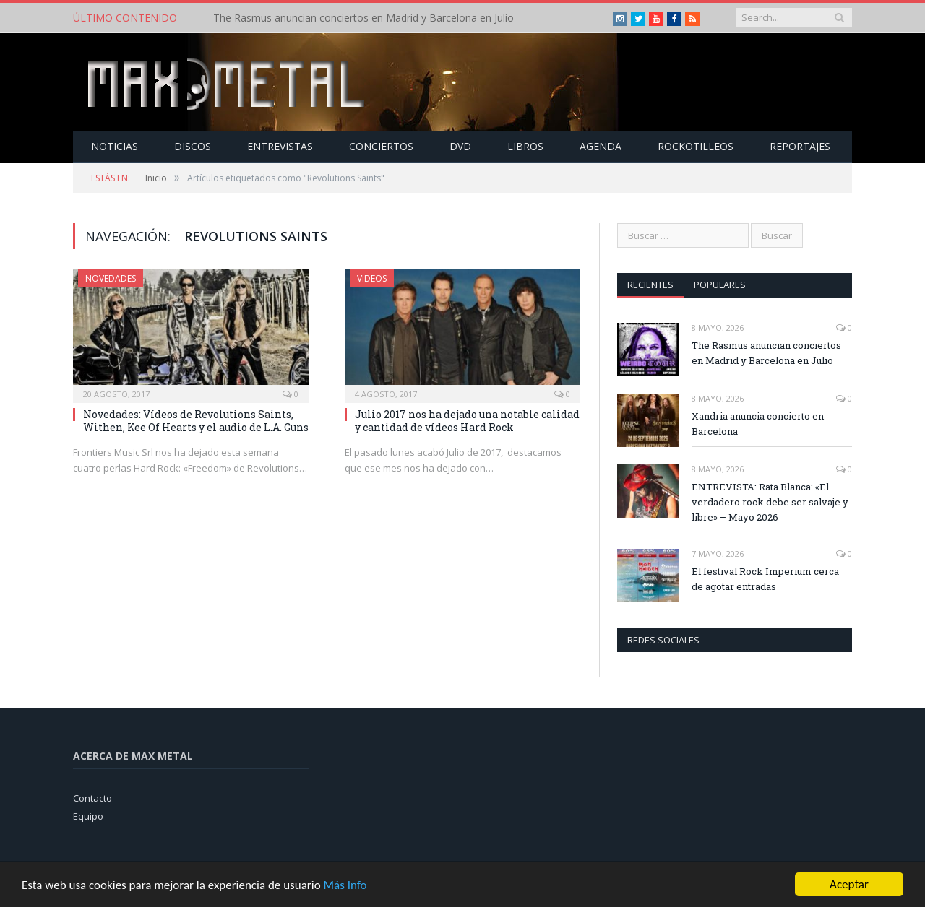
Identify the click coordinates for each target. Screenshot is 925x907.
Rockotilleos (695, 146)
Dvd (460, 146)
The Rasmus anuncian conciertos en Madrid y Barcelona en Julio (363, 18)
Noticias (114, 146)
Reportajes (800, 146)
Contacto (92, 797)
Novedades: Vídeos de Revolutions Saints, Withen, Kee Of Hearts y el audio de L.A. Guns (196, 420)
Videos (372, 278)
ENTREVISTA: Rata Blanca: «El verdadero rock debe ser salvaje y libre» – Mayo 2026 (770, 502)
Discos (192, 146)
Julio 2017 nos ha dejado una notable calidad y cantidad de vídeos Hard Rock (467, 420)
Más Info (344, 886)
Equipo (88, 816)
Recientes (650, 284)
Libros (525, 146)
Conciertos (381, 146)
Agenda (600, 146)
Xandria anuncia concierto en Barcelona (758, 423)
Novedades (110, 278)
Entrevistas (280, 146)
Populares (720, 284)
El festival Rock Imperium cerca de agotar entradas (765, 579)
